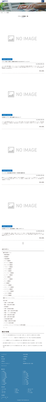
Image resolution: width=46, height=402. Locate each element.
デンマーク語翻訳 (8, 279)
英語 (5, 397)
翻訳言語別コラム (7, 252)
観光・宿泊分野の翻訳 (9, 304)
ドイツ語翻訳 (7, 277)
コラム (24, 361)
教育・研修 (3, 391)
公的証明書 (16, 392)
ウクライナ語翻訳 (8, 289)
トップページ (3, 354)
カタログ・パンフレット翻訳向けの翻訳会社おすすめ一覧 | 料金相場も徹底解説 (22, 337)
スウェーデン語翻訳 (9, 287)
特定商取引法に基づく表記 (28, 363)
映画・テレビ (30, 391)
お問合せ (3, 361)
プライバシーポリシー (5, 363)
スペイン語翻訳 (8, 285)
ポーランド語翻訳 (8, 262)
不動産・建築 (17, 390)
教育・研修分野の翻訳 (9, 314)
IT (2, 390)
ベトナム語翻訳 (8, 269)
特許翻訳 (6, 306)
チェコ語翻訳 (7, 281)
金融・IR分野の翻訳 (9, 302)
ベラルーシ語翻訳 (8, 267)
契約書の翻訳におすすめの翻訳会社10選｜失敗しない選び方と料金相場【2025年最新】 (22, 346)
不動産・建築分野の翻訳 (10, 321)
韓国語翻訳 (7, 254)
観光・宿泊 (3, 392)
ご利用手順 (25, 356)
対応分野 (5, 300)
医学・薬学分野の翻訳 (9, 316)
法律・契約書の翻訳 (9, 308)
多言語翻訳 (3, 384)
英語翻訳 (6, 256)
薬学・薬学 (29, 390)
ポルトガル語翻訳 (8, 264)
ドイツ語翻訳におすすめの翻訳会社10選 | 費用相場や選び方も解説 (19, 340)
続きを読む (41, 70)
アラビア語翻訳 (8, 295)
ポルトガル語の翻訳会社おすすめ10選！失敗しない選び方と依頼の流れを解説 (21, 335)
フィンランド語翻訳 (9, 273)
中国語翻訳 (7, 258)
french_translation (7, 59)
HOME (2, 12)
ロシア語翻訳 (7, 260)
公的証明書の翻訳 (8, 319)
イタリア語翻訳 (8, 293)
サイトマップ (3, 365)
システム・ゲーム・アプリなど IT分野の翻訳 (15, 325)
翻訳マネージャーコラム (9, 298)
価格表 (2, 356)
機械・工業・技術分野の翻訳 (11, 310)
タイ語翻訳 (7, 283)
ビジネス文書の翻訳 (9, 323)
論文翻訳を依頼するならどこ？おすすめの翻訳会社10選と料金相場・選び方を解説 (22, 343)
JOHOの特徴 (25, 354)
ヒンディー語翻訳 (8, 275)
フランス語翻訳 (8, 271)
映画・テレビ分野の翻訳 (10, 312)
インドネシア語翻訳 (9, 291)
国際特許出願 (25, 372)
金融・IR (16, 391)
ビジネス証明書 (30, 392)
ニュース (5, 327)
